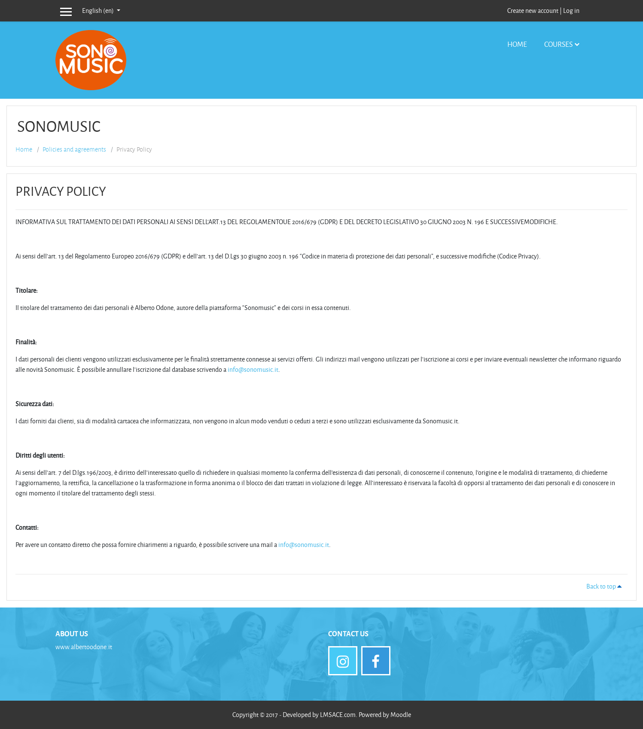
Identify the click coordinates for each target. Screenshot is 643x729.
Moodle (400, 714)
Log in (571, 10)
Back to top (605, 586)
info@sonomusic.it (253, 369)
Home (517, 44)
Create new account (532, 10)
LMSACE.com (338, 714)
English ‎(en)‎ (98, 10)
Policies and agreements (74, 149)
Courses (558, 44)
